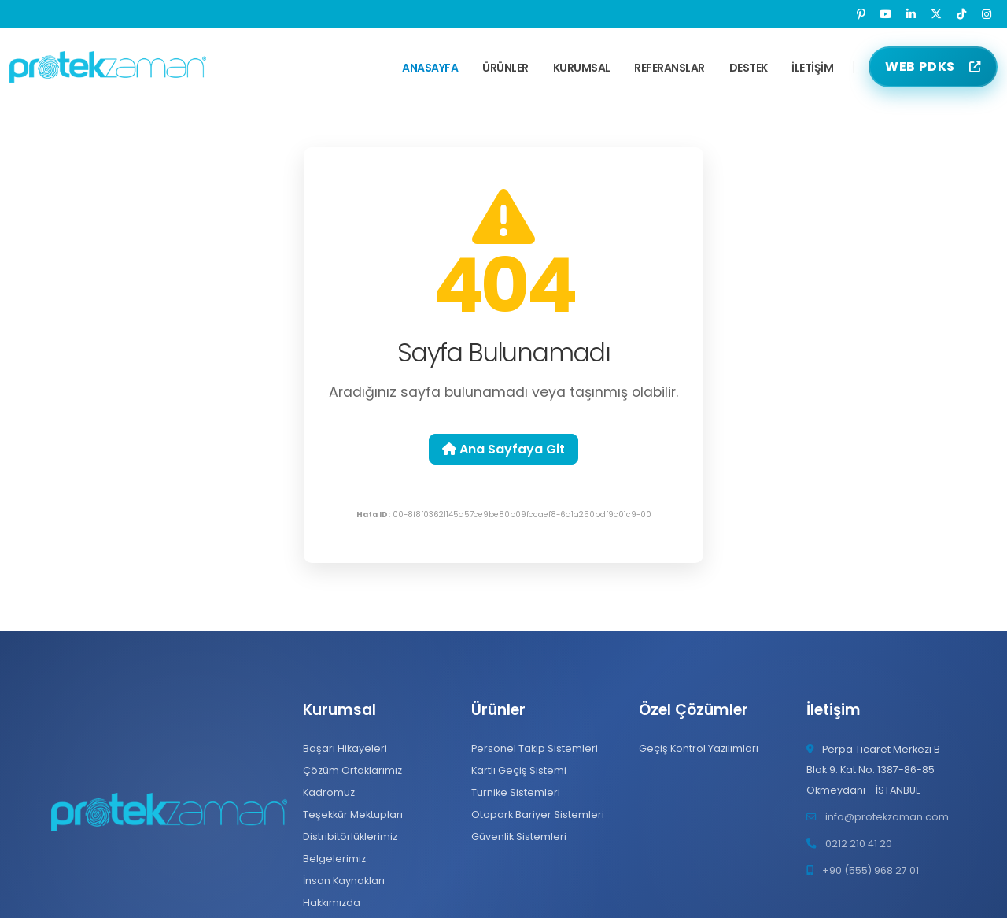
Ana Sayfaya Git (503, 449)
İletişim (812, 68)
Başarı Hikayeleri (345, 748)
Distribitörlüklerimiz (350, 836)
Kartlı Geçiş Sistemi (518, 770)
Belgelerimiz (334, 858)
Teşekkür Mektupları (353, 814)
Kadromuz (329, 792)
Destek (748, 68)
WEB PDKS (920, 66)
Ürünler (505, 68)
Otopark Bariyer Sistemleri (537, 814)
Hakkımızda (331, 902)
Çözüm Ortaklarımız (352, 770)
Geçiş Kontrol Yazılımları (698, 748)
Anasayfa (430, 68)
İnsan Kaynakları (344, 880)
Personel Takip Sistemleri (534, 748)
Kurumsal (581, 68)
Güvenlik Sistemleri (518, 836)
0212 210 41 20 (858, 843)
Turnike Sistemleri (515, 792)
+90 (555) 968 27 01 (870, 870)
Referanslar (669, 68)
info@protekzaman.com (887, 817)
